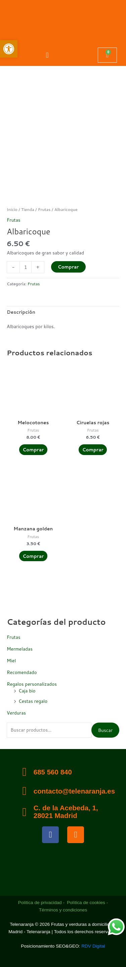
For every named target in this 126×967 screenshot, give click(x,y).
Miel (11, 660)
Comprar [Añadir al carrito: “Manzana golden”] (33, 556)
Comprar (68, 267)
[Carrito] (107, 55)
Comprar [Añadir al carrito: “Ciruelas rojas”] (92, 449)
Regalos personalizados (32, 684)
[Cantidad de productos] (25, 267)
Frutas (13, 637)
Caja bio (27, 690)
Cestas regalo (32, 701)
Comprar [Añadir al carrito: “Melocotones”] (33, 449)
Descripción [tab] (21, 312)
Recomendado (22, 672)
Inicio (12, 209)
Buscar (105, 730)
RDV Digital (93, 946)
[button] (47, 55)
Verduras (16, 713)
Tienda (27, 209)
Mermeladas (20, 649)
